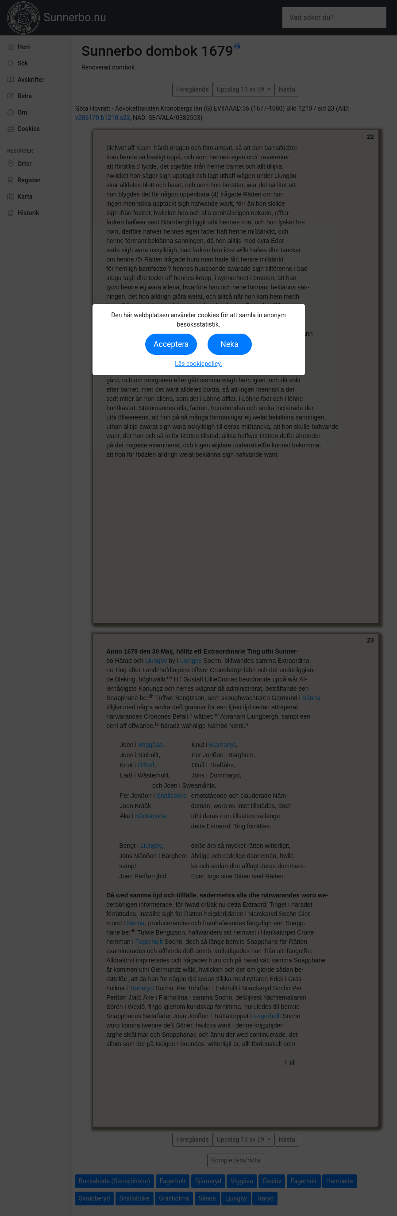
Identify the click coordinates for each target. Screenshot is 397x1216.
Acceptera (171, 344)
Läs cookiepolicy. (198, 363)
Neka (229, 344)
